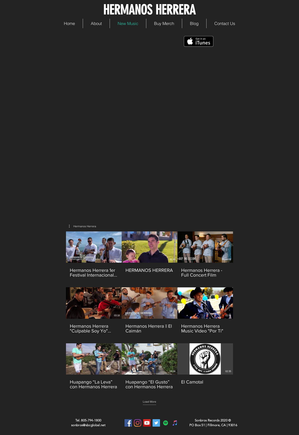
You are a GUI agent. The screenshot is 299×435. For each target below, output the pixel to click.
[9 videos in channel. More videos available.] (149, 310)
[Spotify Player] (112, 176)
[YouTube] (147, 423)
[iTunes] (175, 423)
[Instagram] (137, 423)
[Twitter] (156, 423)
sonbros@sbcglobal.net (88, 425)
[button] (82, 226)
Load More (149, 401)
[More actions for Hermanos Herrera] (82, 226)
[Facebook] (128, 423)
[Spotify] (165, 423)
